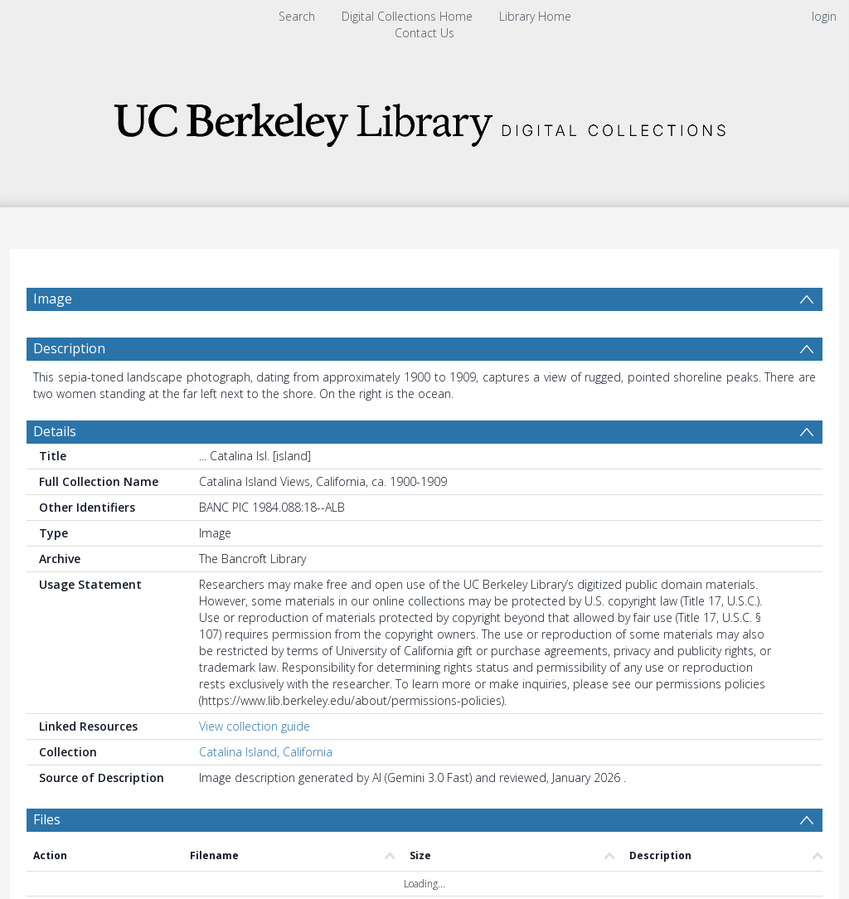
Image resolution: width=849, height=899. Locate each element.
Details (54, 431)
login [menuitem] (824, 16)
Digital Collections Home (407, 16)
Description (69, 348)
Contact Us (424, 33)
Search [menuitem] (297, 16)
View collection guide (254, 726)
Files (47, 819)
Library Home (535, 16)
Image (52, 298)
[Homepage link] (424, 119)
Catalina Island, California (265, 752)
